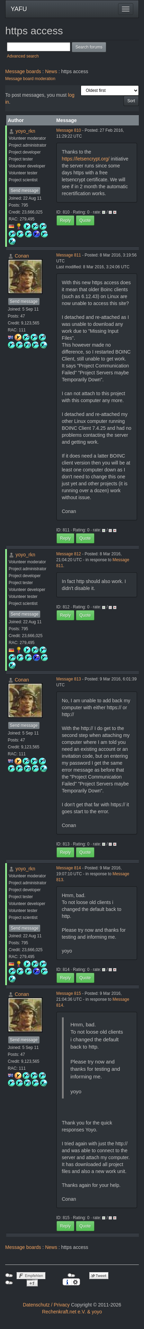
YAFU (19, 9)
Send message (24, 190)
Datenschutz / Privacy (46, 1305)
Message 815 (68, 993)
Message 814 (68, 868)
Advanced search (23, 56)
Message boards (23, 71)
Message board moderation (30, 78)
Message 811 (68, 255)
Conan (22, 256)
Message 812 (68, 553)
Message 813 (68, 679)
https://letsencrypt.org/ (86, 159)
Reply (65, 220)
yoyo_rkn (25, 131)
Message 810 (68, 130)
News (51, 71)
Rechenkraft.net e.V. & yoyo (72, 1311)
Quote (85, 220)
